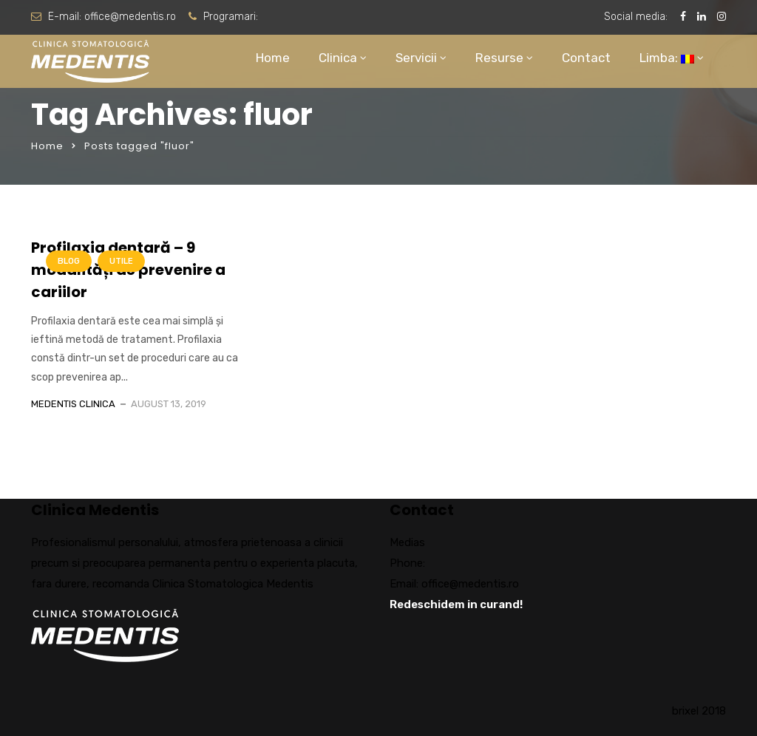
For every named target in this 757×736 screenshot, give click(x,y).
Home (273, 57)
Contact (586, 57)
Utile (121, 261)
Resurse (499, 57)
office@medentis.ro (130, 16)
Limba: (666, 57)
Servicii (416, 57)
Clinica (338, 57)
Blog (69, 261)
